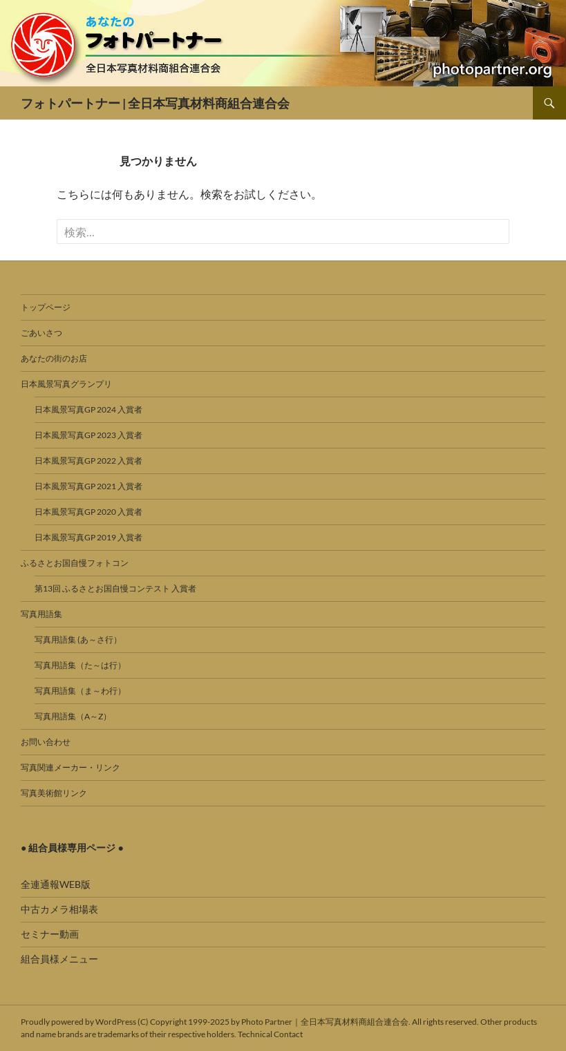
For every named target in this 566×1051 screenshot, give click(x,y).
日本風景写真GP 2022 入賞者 (88, 460)
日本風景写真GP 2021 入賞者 (88, 486)
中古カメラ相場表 (59, 909)
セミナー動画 (50, 934)
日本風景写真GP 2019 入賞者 (88, 537)
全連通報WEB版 (56, 884)
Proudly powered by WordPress (78, 1021)
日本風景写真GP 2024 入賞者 (88, 409)
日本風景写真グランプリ (66, 384)
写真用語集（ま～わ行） (80, 690)
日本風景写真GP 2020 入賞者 (88, 511)
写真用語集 (41, 614)
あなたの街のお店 (54, 358)
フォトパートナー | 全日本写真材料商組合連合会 (155, 103)
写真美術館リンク (54, 793)
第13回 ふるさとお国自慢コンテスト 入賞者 (115, 588)
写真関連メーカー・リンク (70, 767)
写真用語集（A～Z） (73, 716)
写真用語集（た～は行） (80, 665)
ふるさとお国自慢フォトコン (75, 563)
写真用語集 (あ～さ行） (78, 639)
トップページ (45, 307)
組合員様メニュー (59, 959)
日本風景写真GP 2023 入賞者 (88, 435)
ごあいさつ (41, 333)
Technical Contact (270, 1034)
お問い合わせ (45, 742)
